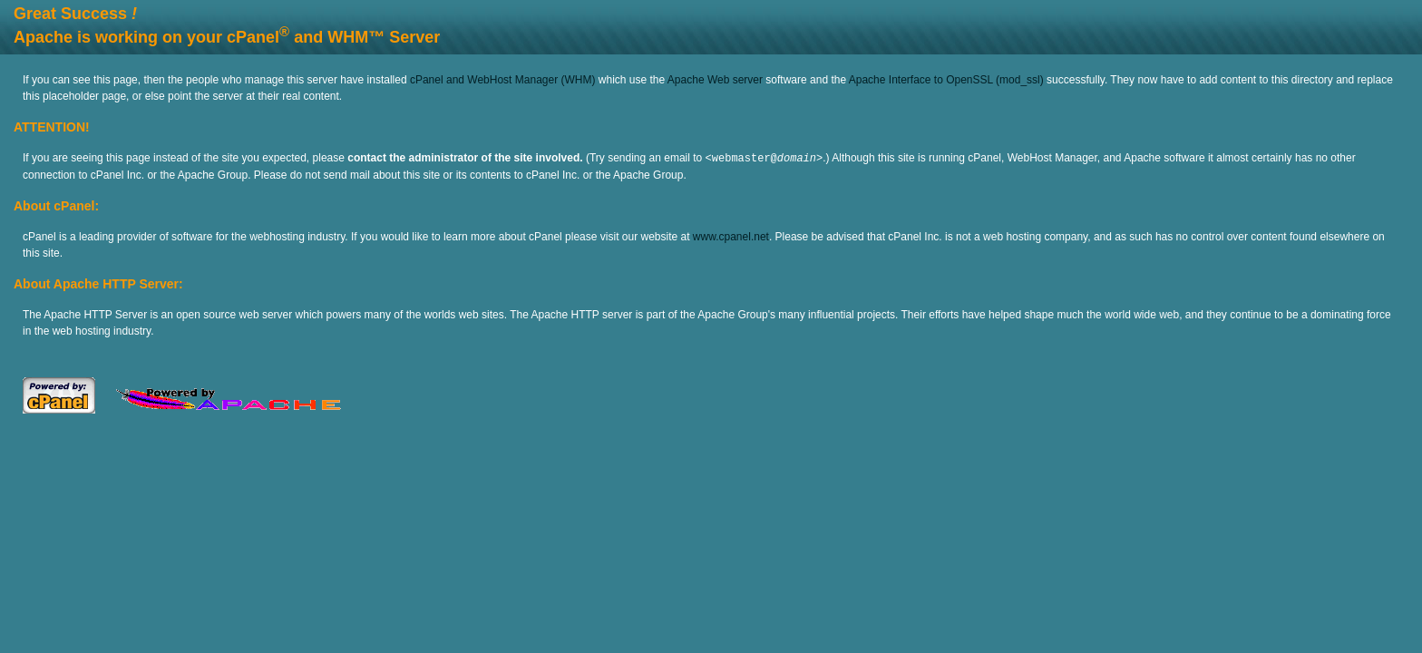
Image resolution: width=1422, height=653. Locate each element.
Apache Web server (715, 79)
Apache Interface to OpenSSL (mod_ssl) (946, 79)
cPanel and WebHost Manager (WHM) (503, 79)
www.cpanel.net (731, 235)
